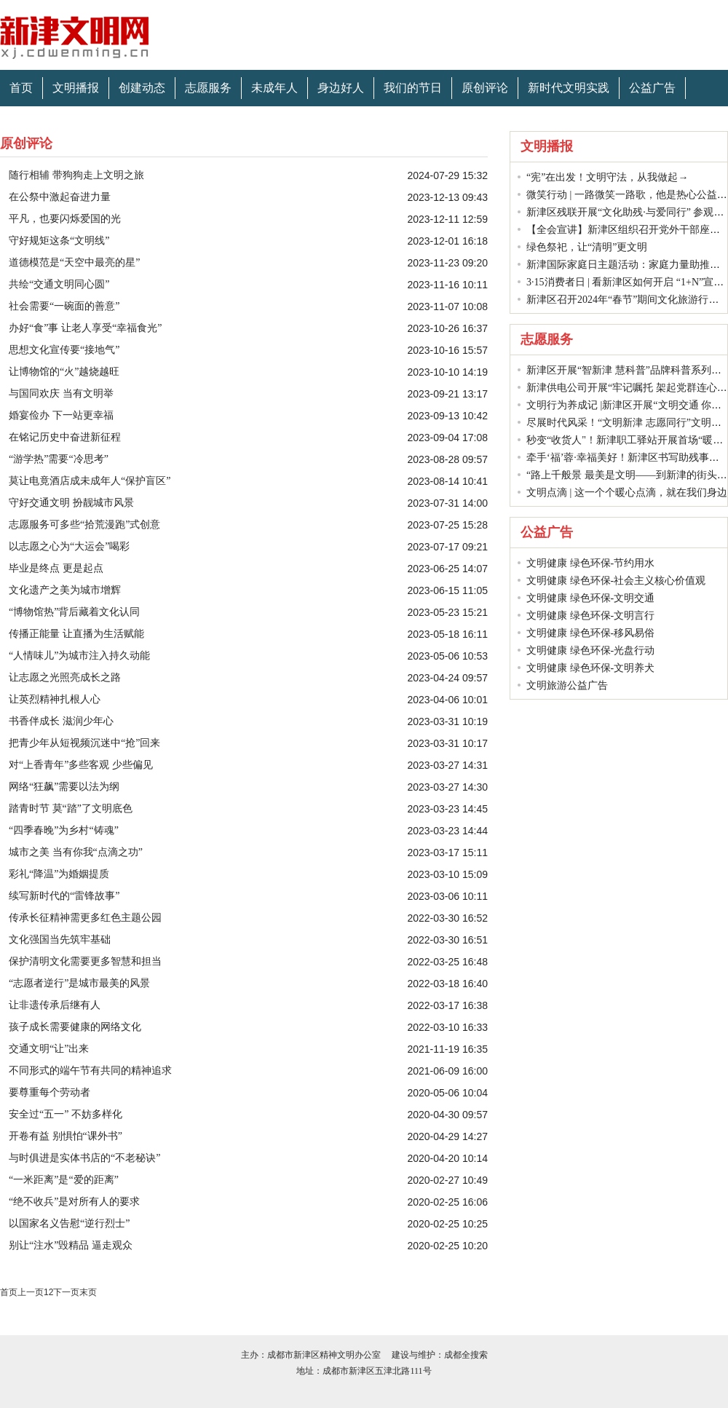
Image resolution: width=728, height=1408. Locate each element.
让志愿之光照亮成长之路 (65, 677)
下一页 (66, 1292)
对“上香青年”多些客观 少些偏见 (81, 764)
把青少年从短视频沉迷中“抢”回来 (84, 742)
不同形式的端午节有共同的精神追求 (90, 1070)
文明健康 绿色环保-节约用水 (590, 563)
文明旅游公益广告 (567, 685)
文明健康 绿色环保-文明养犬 (590, 668)
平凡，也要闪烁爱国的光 (65, 218)
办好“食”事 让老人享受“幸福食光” (85, 328)
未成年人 (274, 88)
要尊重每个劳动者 (49, 1092)
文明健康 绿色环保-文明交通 (590, 598)
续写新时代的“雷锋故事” (64, 895)
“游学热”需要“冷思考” (58, 459)
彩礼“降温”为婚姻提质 (59, 874)
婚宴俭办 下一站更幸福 (61, 415)
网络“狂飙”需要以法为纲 (64, 786)
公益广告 (652, 88)
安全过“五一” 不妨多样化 (65, 1114)
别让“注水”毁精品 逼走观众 (70, 1245)
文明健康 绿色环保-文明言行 (590, 615)
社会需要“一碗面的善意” (64, 306)
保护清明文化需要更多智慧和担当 (85, 961)
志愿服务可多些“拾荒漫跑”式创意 (84, 524)
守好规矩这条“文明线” (59, 240)
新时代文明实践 (568, 88)
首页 (21, 88)
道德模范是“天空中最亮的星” (74, 262)
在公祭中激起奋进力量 (60, 196)
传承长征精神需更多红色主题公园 (85, 917)
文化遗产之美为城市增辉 (65, 590)
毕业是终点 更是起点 (56, 568)
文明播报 (75, 88)
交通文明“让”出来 (49, 1048)
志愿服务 (208, 88)
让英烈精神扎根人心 (54, 699)
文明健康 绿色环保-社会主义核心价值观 (615, 580)
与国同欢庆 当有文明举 (61, 393)
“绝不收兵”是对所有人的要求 (74, 1201)
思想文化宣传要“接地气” (64, 349)
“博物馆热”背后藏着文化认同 (74, 611)
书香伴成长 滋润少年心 (61, 721)
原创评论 (485, 88)
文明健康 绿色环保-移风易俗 (590, 633)
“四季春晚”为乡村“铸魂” (64, 830)
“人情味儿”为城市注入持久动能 (79, 655)
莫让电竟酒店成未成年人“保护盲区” (89, 480)
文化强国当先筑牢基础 (60, 939)
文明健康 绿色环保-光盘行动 (590, 650)
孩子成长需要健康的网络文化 (75, 1026)
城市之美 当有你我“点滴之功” (76, 852)
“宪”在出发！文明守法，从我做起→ (607, 177)
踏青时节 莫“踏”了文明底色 (70, 808)
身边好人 (340, 88)
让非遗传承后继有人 (54, 1005)
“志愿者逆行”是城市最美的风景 (79, 983)
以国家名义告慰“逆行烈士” (69, 1223)
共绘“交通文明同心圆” (59, 284)
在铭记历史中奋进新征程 (65, 437)
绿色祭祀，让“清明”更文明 (586, 247)
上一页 (30, 1292)
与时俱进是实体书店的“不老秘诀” (84, 1157)
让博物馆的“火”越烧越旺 (64, 371)
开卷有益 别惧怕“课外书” (65, 1136)
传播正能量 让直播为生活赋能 (76, 633)
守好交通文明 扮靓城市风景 (71, 502)
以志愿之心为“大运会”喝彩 (69, 546)
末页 (88, 1292)
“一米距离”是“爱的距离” (64, 1179)
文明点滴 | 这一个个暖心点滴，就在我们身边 (626, 492)
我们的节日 (413, 88)
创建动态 (142, 88)
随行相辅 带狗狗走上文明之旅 (76, 175)
